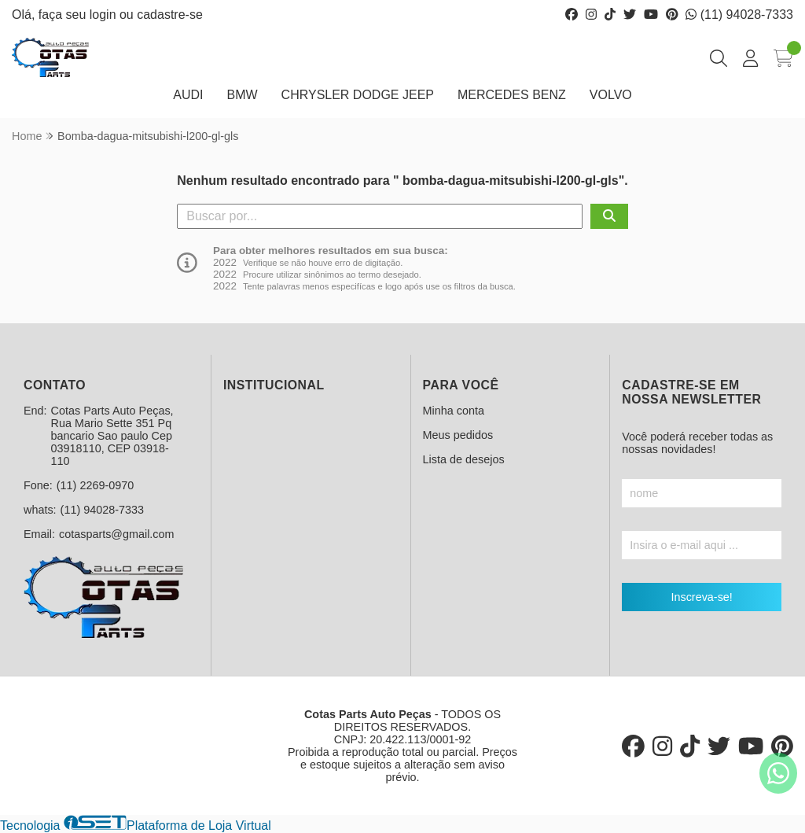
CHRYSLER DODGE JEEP (357, 94)
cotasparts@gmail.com (117, 534)
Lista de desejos (464, 459)
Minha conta (453, 410)
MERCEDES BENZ (512, 94)
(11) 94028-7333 (739, 14)
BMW (241, 94)
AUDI (188, 94)
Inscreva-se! (701, 597)
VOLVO (611, 94)
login (104, 14)
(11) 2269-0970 (95, 485)
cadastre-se (170, 14)
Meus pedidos (458, 435)
